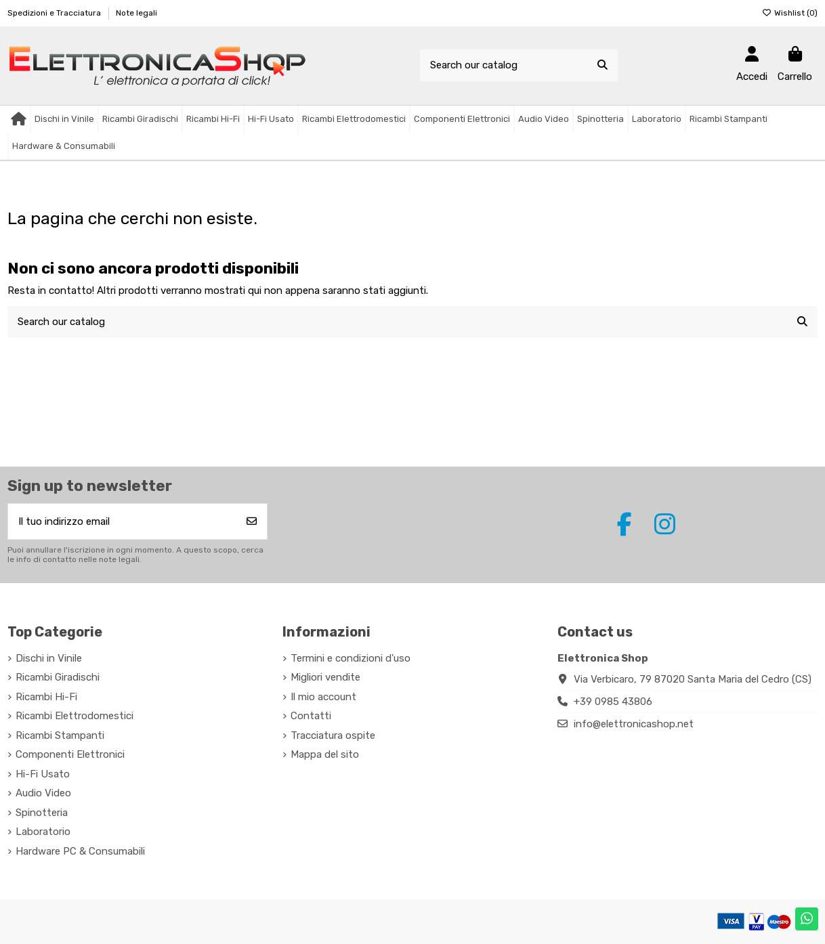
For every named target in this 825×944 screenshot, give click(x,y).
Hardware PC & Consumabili (80, 851)
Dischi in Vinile (49, 658)
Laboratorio (43, 831)
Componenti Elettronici (70, 754)
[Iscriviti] (251, 522)
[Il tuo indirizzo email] (122, 522)
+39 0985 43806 (613, 701)
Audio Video (43, 793)
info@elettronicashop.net (634, 724)
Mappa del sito (325, 754)
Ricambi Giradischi (58, 677)
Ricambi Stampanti (60, 735)
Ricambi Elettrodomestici (74, 716)
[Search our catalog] (602, 65)
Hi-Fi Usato (43, 774)
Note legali (136, 13)
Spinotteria (42, 813)
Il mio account (323, 697)
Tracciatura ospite (333, 735)
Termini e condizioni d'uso (350, 658)
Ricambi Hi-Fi (46, 697)
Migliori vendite (325, 677)
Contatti (311, 716)
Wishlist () (790, 13)
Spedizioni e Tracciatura (55, 13)
